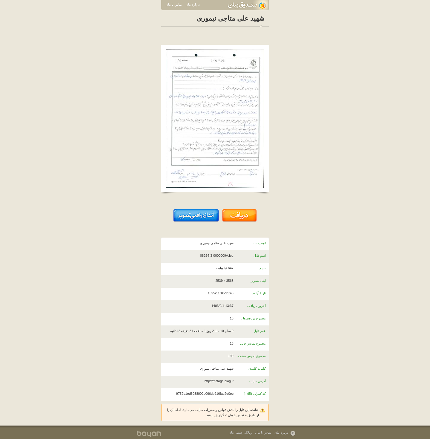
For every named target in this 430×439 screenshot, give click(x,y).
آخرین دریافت (256, 306)
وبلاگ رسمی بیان (240, 432)
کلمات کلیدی (257, 368)
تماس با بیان (174, 4)
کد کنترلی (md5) (254, 393)
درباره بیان (193, 4)
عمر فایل (260, 331)
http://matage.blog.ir (219, 381)
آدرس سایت (257, 381)
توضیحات (260, 243)
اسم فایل (260, 255)
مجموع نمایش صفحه (251, 356)
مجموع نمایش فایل (253, 343)
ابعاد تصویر (258, 280)
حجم (262, 268)
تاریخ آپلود (259, 293)
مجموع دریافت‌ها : (253, 318)
